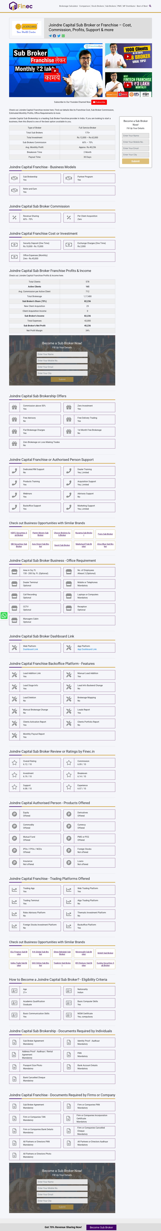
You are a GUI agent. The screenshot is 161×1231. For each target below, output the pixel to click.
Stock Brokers (97, 6)
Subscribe (99, 102)
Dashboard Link (30, 649)
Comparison (84, 6)
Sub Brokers (110, 6)
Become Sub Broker (101, 1227)
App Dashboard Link (87, 649)
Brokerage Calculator (68, 6)
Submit (62, 379)
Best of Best (142, 6)
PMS (119, 6)
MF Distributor (129, 6)
